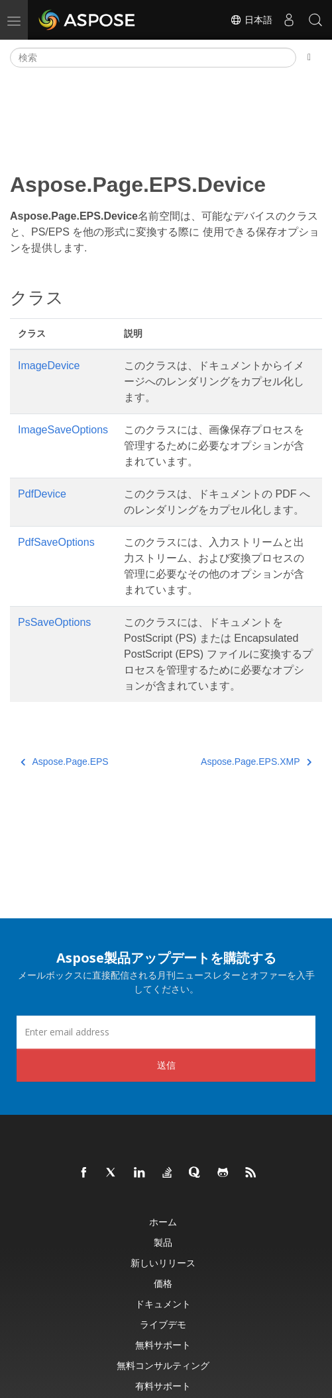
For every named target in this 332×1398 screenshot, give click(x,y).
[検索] (153, 57)
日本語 (251, 20)
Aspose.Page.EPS (65, 761)
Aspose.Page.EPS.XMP (256, 761)
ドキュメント (163, 1303)
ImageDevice (49, 365)
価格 (163, 1283)
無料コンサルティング (163, 1365)
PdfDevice (42, 494)
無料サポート (163, 1344)
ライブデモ (163, 1324)
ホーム (163, 1221)
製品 (163, 1242)
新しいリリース (163, 1262)
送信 (166, 1065)
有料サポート (163, 1385)
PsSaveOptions (54, 622)
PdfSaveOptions (56, 542)
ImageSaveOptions (63, 429)
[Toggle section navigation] (309, 57)
